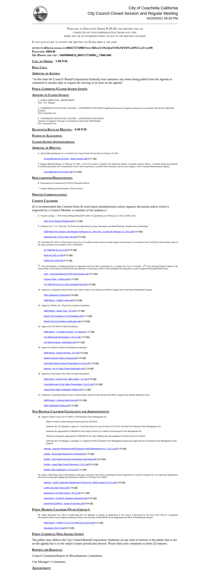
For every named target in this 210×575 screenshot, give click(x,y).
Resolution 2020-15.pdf (54, 528)
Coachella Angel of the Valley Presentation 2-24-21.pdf (69, 384)
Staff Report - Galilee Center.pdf (58, 300)
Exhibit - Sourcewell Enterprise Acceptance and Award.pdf (70, 459)
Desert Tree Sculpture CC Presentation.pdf (63, 316)
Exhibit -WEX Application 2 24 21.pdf (61, 470)
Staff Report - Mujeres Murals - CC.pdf (61, 353)
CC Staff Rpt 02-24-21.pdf (56, 250)
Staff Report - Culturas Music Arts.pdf (61, 400)
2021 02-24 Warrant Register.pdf (59, 221)
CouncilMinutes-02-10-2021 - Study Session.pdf (66, 159)
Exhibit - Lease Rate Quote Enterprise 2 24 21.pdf (67, 464)
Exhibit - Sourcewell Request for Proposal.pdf (64, 454)
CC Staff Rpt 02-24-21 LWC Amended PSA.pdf (65, 284)
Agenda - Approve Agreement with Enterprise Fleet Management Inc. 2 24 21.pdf (80, 449)
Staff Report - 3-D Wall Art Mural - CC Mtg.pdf (65, 332)
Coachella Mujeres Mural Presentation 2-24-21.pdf (67, 363)
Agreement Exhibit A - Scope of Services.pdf (64, 503)
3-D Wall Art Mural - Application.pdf (60, 342)
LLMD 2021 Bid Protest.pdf (56, 488)
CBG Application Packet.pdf (56, 295)
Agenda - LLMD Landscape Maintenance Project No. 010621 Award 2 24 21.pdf (80, 482)
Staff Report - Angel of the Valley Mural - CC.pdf (66, 379)
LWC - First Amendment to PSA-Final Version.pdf (66, 274)
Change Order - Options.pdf (57, 279)
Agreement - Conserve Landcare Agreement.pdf (66, 498)
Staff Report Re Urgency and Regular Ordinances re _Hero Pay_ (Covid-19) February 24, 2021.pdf (89, 231)
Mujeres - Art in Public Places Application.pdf (64, 368)
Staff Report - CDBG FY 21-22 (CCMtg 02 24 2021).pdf (69, 523)
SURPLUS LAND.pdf (53, 260)
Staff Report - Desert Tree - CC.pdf (60, 311)
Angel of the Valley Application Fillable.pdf (63, 389)
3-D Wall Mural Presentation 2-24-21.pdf (62, 337)
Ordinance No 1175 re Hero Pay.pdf (60, 237)
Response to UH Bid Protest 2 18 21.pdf (62, 493)
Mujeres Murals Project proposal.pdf (60, 358)
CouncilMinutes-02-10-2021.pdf (58, 172)
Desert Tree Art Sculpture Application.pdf (62, 321)
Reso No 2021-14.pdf (54, 255)
